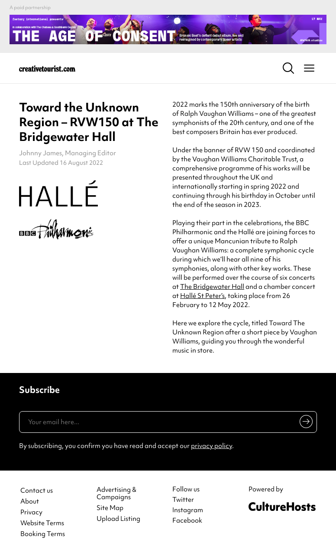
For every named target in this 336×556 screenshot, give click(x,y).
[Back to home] (47, 68)
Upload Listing (118, 519)
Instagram (187, 510)
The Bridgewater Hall (212, 286)
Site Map (110, 508)
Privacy (31, 512)
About (29, 501)
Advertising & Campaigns (116, 493)
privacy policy (211, 446)
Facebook (187, 520)
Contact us (36, 490)
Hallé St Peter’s (202, 295)
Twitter (183, 500)
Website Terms (42, 523)
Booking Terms (42, 534)
